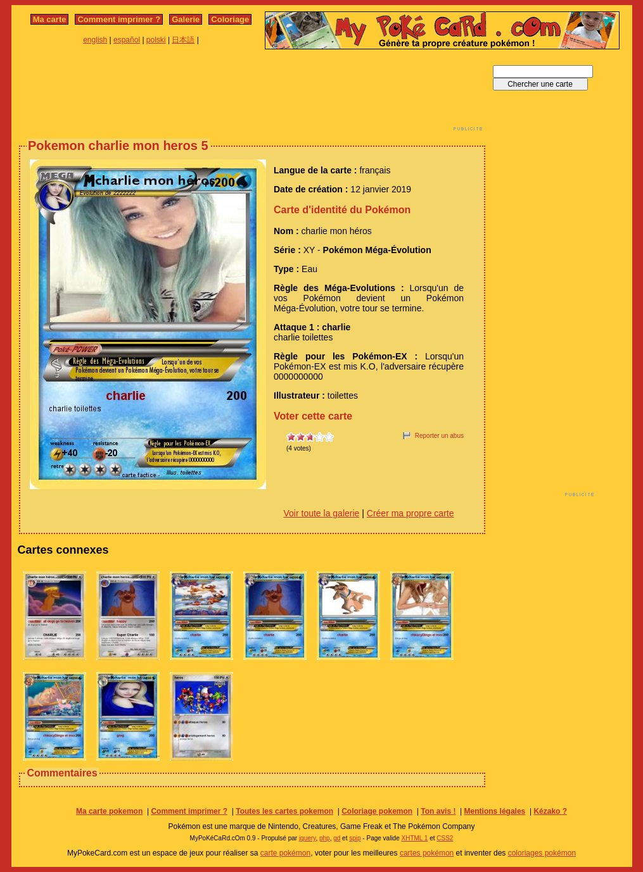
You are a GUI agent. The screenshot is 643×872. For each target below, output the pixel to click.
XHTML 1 (415, 838)
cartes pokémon (427, 853)
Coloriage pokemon (376, 811)
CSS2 (444, 838)
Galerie (186, 19)
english (95, 39)
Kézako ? (550, 811)
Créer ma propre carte (410, 513)
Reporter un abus (439, 435)
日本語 (183, 39)
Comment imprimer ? (118, 19)
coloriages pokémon (542, 853)
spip (354, 838)
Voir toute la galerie (322, 513)
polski (156, 39)
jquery (307, 838)
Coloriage (230, 19)
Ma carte (50, 19)
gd (336, 838)
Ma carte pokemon (109, 811)
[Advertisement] (252, 93)
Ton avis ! (438, 811)
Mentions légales (495, 811)
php (324, 838)
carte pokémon (285, 853)
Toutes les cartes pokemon (284, 811)
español (126, 39)
